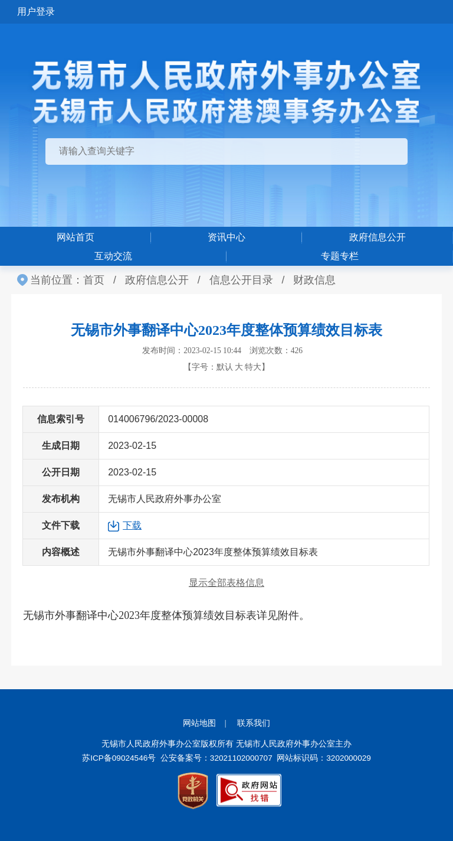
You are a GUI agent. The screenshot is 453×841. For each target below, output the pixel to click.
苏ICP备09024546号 (119, 758)
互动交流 (113, 256)
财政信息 (314, 280)
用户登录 (36, 11)
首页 (93, 280)
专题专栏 (340, 256)
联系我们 (253, 723)
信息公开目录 (241, 280)
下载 (132, 525)
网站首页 (75, 237)
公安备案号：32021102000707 (216, 758)
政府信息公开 (377, 237)
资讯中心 (226, 237)
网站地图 (199, 723)
